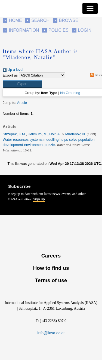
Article (22, 103)
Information (24, 30)
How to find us (51, 268)
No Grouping (70, 93)
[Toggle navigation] (90, 8)
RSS (95, 75)
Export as (10, 75)
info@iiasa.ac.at (51, 333)
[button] (22, 84)
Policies (58, 30)
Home (15, 20)
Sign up (39, 199)
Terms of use (51, 280)
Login (84, 30)
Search (40, 20)
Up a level (13, 70)
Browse (68, 20)
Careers (51, 256)
